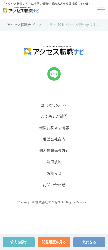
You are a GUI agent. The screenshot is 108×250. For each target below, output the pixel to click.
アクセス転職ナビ (21, 25)
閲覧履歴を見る (54, 242)
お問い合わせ (54, 185)
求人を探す (18, 242)
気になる (89, 242)
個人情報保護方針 (54, 150)
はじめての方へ (54, 105)
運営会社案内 (54, 139)
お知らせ (54, 173)
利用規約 (54, 162)
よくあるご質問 (54, 116)
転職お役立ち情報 (54, 128)
